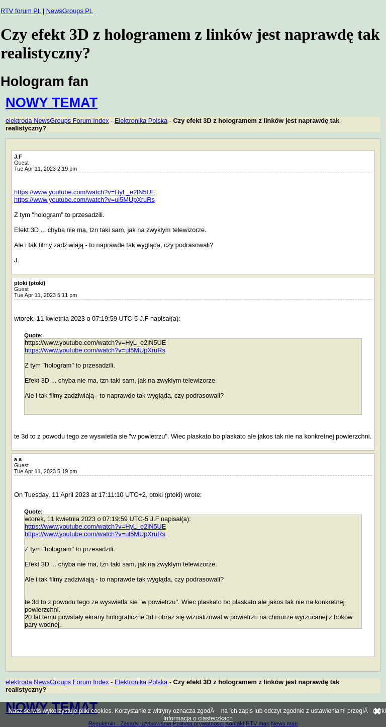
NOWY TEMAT (52, 102)
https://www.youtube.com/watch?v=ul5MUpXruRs (84, 199)
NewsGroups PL (69, 11)
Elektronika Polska (141, 120)
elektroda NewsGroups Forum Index (57, 120)
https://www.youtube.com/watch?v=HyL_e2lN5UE (84, 192)
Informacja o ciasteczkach (198, 718)
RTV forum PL (21, 11)
